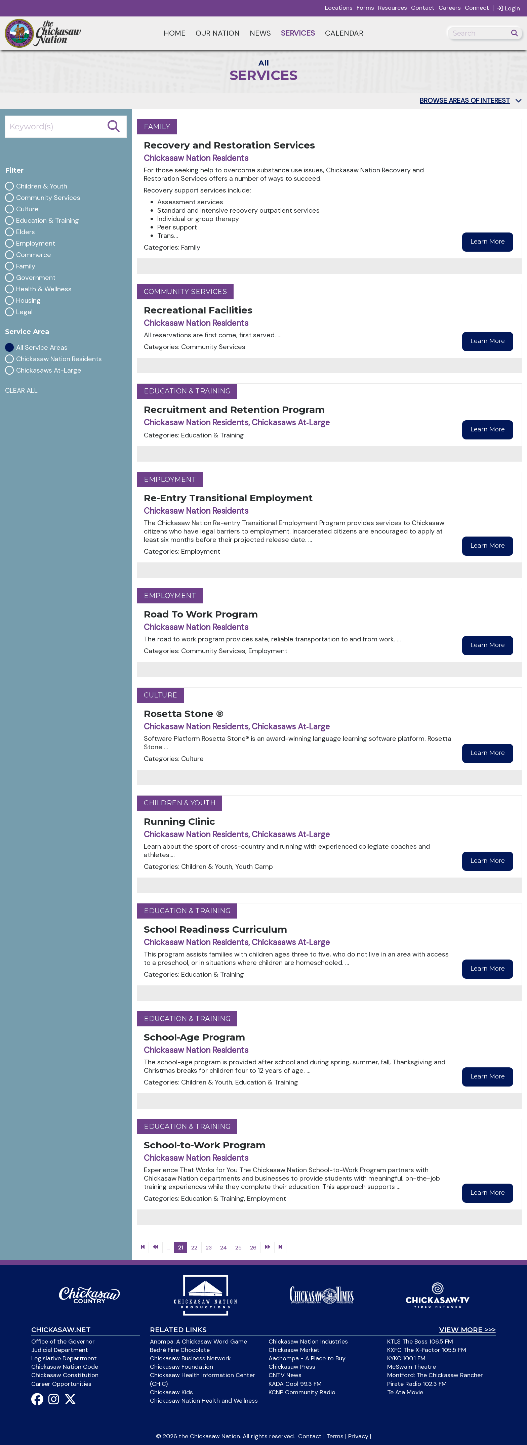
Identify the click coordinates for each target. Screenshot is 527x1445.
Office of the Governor (63, 1341)
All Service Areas (42, 347)
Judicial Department (59, 1350)
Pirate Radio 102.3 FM (417, 1384)
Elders (25, 232)
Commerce (33, 255)
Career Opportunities (61, 1384)
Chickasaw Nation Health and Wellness (204, 1401)
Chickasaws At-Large (48, 370)
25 (238, 1247)
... (168, 1247)
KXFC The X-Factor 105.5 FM (426, 1350)
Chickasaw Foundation (181, 1367)
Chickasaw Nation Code (64, 1367)
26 (253, 1247)
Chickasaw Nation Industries (308, 1341)
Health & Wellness (44, 289)
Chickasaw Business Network (190, 1358)
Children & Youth (41, 186)
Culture (27, 209)
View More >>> (467, 1330)
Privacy (358, 1436)
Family (25, 266)
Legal (24, 312)
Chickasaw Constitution (64, 1375)
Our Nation (218, 33)
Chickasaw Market (294, 1350)
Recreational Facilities (198, 310)
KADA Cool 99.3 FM (295, 1384)
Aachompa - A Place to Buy (307, 1358)
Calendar (344, 33)
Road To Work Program (201, 614)
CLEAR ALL (21, 390)
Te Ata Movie (405, 1392)
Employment (35, 243)
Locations (339, 8)
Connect (477, 8)
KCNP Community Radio (302, 1392)
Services (298, 33)
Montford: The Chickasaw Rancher (435, 1375)
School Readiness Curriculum (215, 929)
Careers (450, 8)
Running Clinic (179, 821)
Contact (423, 8)
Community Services (48, 198)
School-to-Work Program (205, 1145)
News (260, 33)
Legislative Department (64, 1358)
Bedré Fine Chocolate (180, 1350)
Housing (28, 300)
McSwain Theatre (411, 1367)
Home (175, 33)
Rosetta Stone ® (184, 713)
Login (508, 8)
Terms (334, 1436)
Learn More (488, 241)
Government (35, 277)
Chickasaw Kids (171, 1392)
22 (194, 1247)
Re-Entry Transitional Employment (228, 498)
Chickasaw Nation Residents (59, 359)
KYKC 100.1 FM (406, 1358)
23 (209, 1247)
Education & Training (47, 220)
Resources (392, 8)
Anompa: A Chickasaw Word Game (198, 1341)
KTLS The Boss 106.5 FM (420, 1341)
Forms (365, 8)
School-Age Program (194, 1037)
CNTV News (285, 1375)
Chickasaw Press (292, 1367)
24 (223, 1247)
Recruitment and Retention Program (234, 409)
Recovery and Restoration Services (229, 145)
